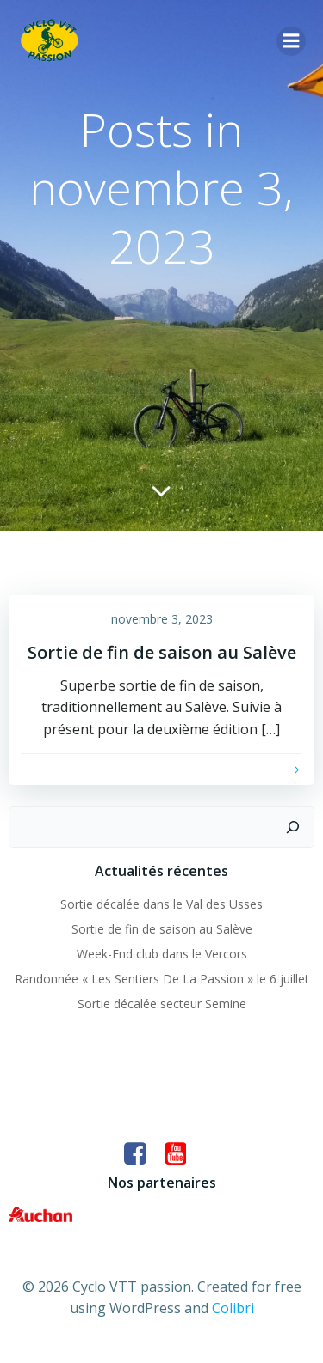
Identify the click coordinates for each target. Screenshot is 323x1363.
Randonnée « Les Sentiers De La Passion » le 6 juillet (162, 979)
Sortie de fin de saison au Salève (161, 929)
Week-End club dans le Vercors (162, 954)
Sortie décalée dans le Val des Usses (161, 904)
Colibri (233, 1308)
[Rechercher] (293, 827)
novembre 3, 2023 (162, 619)
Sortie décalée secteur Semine (162, 1003)
